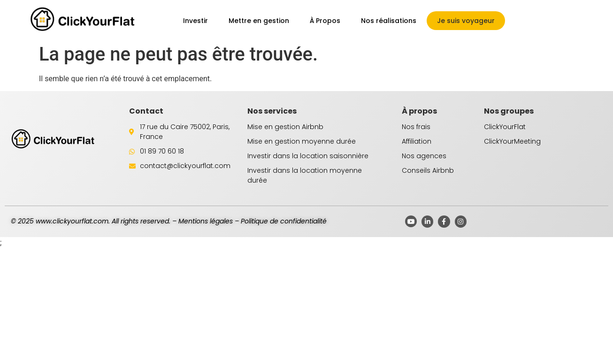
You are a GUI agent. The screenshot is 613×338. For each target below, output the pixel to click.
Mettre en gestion (259, 20)
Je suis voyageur (466, 20)
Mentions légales (205, 221)
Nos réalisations (388, 20)
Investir (195, 20)
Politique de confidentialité (284, 221)
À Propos (325, 20)
